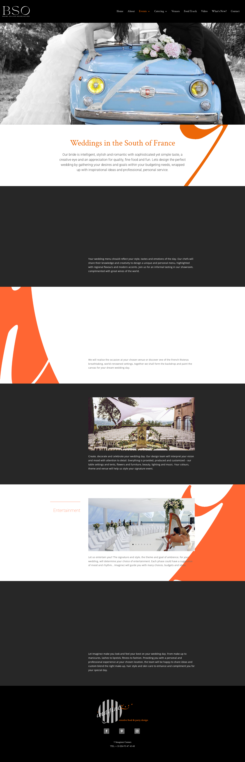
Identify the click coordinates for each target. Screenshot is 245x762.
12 (150, 443)
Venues (176, 11)
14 (156, 443)
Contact (235, 11)
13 (153, 443)
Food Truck (190, 11)
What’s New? (219, 11)
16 (161, 443)
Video (204, 11)
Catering (159, 11)
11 (147, 443)
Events (143, 11)
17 (164, 443)
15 (159, 443)
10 (144, 443)
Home (120, 11)
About (131, 11)
